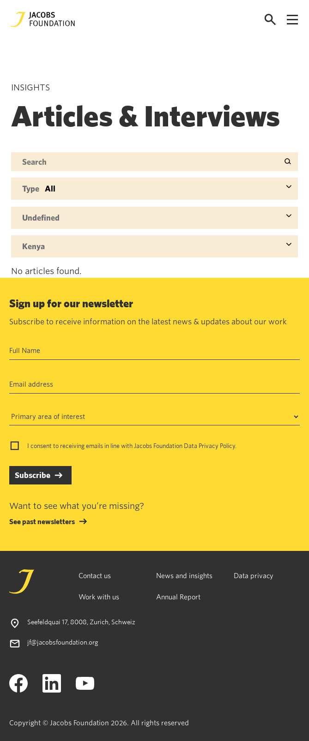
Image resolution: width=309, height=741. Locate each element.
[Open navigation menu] (292, 19)
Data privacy (253, 575)
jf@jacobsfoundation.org (62, 642)
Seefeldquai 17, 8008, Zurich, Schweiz (81, 622)
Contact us (95, 575)
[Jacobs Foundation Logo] (42, 19)
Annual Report (178, 596)
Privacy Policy (217, 445)
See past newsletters (42, 521)
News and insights (184, 575)
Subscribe (32, 475)
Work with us (99, 596)
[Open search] (270, 19)
